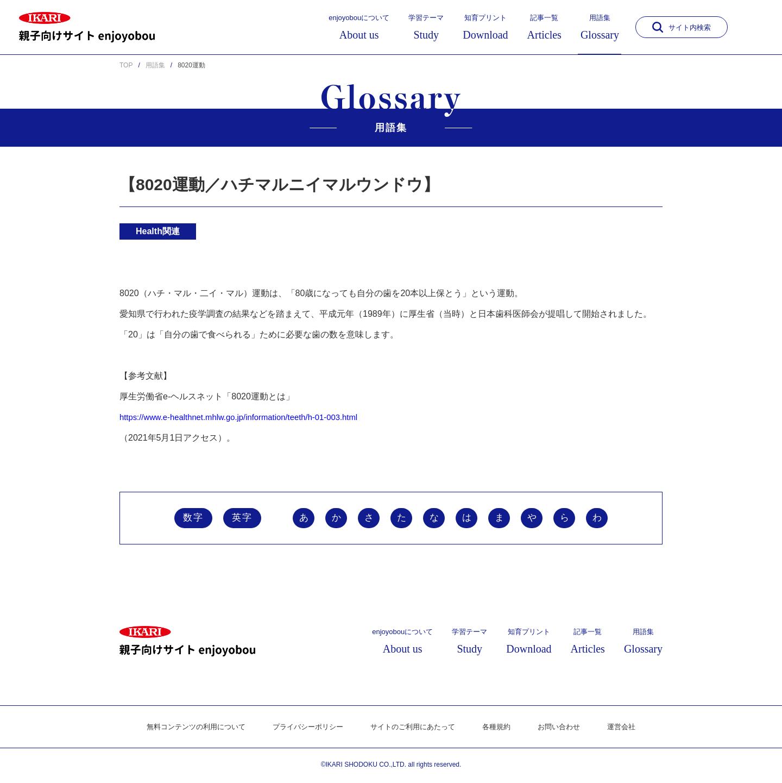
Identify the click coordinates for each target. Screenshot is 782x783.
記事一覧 (544, 27)
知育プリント (485, 27)
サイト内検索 (681, 27)
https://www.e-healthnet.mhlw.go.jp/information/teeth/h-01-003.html (247, 417)
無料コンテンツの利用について (186, 728)
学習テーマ (426, 27)
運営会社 (634, 728)
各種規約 (503, 728)
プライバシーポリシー (305, 728)
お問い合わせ (568, 728)
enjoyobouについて (359, 27)
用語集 (600, 27)
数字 (193, 518)
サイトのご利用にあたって (415, 728)
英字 (242, 518)
